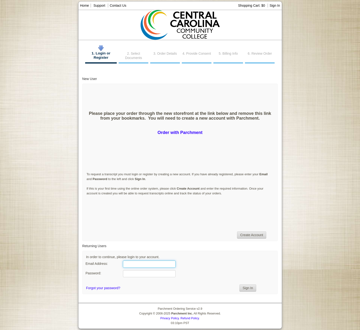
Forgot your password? (103, 288)
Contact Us (118, 5)
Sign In (275, 5)
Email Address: (96, 264)
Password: (93, 273)
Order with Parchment (179, 132)
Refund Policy (190, 318)
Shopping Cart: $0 (252, 5)
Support (99, 5)
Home (84, 5)
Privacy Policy (169, 318)
